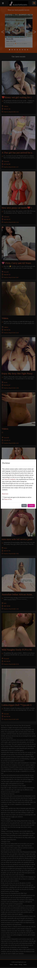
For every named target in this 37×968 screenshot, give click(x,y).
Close (24, 505)
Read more (5, 494)
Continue (31, 505)
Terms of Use (8, 499)
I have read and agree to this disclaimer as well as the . (16, 498)
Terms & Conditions (10, 479)
